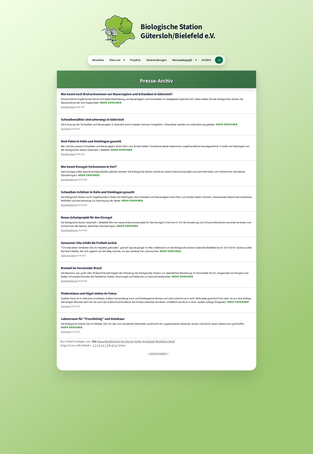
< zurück (153, 353)
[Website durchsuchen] (219, 60)
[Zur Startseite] (156, 31)
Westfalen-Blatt (68, 107)
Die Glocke (65, 128)
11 (115, 345)
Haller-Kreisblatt (68, 255)
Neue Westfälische (69, 179)
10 (112, 345)
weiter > (163, 353)
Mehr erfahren (111, 102)
